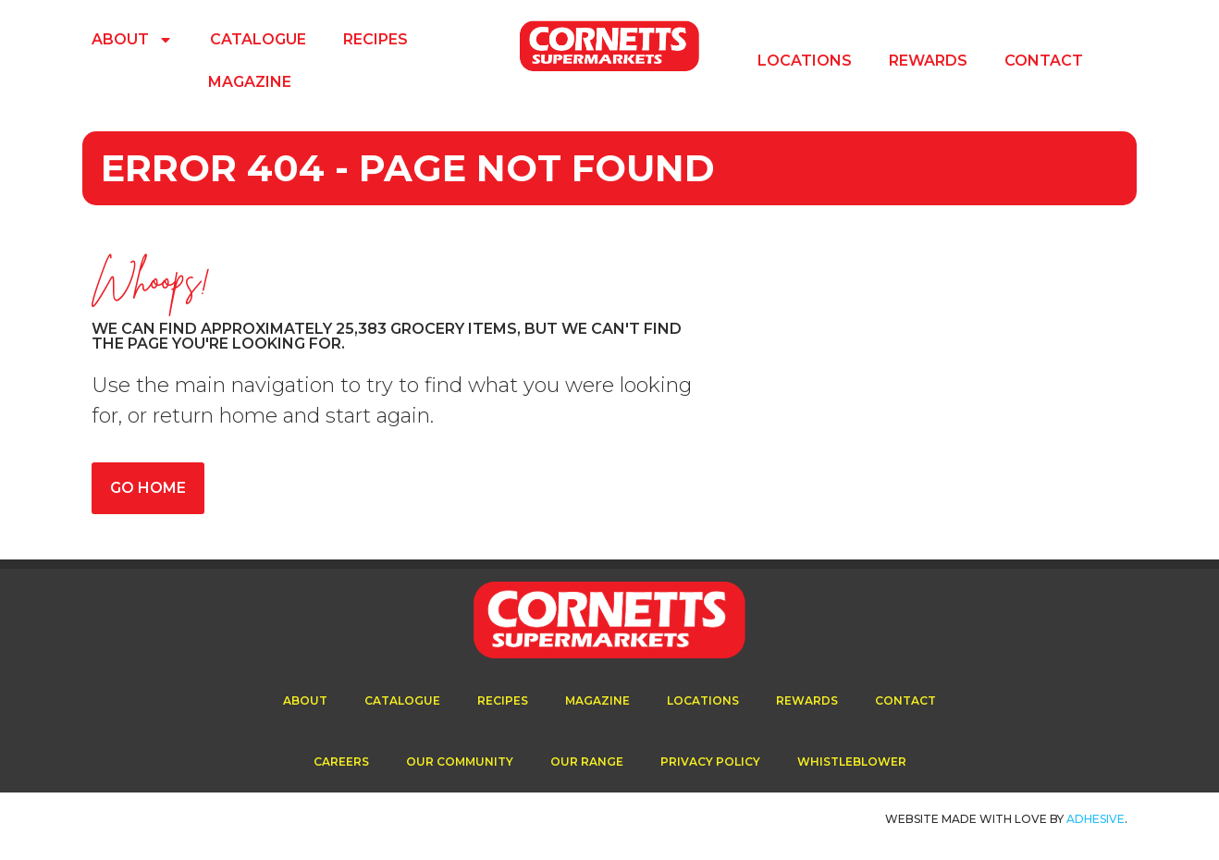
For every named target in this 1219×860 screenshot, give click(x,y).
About (132, 39)
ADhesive (1095, 819)
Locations (804, 60)
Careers (341, 761)
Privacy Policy (710, 761)
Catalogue (258, 39)
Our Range (586, 761)
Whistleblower (851, 761)
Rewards (928, 60)
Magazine (249, 82)
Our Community (459, 761)
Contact (1043, 60)
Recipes (375, 39)
